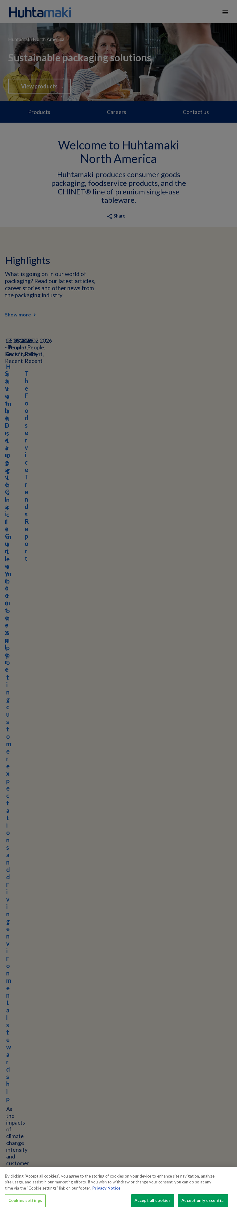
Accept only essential (203, 1200)
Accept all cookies (153, 1200)
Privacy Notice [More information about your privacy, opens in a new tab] (106, 1188)
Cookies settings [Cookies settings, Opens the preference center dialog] (25, 1200)
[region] (118, 1190)
